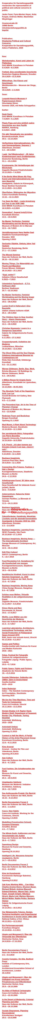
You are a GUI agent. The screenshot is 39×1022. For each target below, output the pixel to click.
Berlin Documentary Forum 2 (15, 865)
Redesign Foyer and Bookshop (16, 416)
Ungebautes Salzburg (11, 782)
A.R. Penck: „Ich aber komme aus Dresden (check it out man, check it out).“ (17, 447)
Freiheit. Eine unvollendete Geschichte (19, 72)
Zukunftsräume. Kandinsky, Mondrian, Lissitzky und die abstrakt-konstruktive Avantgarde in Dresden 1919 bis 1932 (19, 518)
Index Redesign (9, 689)
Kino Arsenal (8, 747)
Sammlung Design (10, 844)
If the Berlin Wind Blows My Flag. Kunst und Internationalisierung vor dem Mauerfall (18, 179)
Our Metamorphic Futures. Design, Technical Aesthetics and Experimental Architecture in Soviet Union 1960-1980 (19, 914)
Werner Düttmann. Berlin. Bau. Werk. (18, 369)
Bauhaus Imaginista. (11, 530)
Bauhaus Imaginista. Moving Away (17, 586)
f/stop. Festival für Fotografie (15, 655)
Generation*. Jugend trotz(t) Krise (17, 212)
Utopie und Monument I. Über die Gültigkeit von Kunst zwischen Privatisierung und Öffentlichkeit (16, 979)
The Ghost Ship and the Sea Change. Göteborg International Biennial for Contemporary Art (18, 355)
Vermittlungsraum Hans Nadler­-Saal (18, 232)
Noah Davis (7, 114)
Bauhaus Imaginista (11, 458)
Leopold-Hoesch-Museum (13, 99)
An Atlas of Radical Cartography (16, 991)
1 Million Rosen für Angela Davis (16, 380)
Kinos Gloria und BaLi (12, 608)
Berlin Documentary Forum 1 (15, 950)
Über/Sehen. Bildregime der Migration (19, 192)
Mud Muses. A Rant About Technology (19, 425)
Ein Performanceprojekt (12, 925)
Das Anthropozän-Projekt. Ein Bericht (18, 793)
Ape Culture (7, 758)
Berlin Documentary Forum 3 (15, 802)
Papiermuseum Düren (11, 101)
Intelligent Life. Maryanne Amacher (17, 856)
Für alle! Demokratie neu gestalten (17, 134)
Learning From (27, 530)
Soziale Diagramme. (11, 1011)
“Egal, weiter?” (8, 275)
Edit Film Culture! (10, 552)
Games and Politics (10, 644)
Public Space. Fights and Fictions (17, 669)
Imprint (5, 30)
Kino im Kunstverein (11, 873)
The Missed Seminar (11, 255)
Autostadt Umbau (10, 727)
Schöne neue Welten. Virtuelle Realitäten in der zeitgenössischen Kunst (17, 597)
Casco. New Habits (10, 811)
